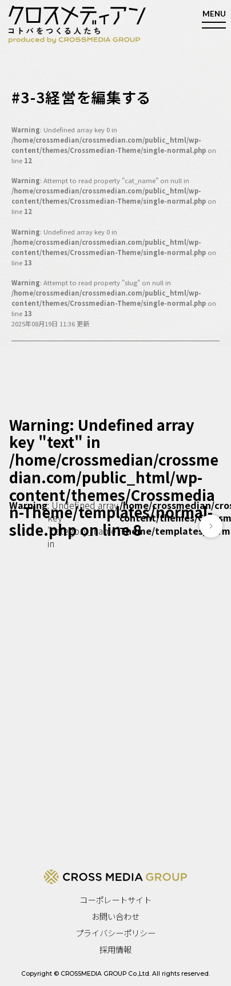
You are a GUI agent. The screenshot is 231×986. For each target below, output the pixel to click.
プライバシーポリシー (115, 933)
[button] (211, 526)
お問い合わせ (115, 916)
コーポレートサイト (115, 900)
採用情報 (115, 949)
